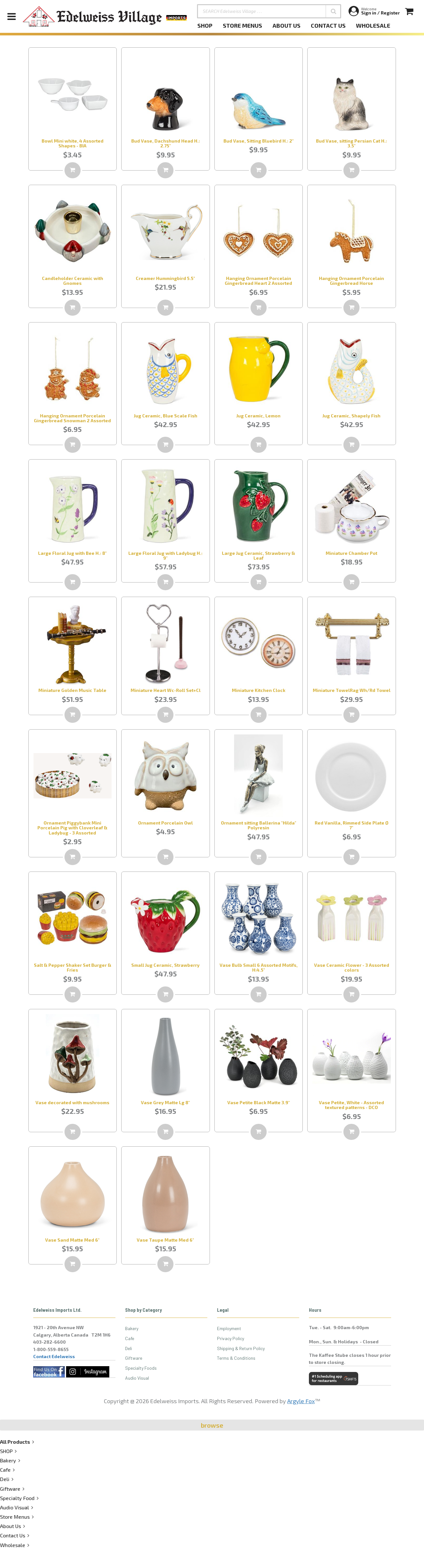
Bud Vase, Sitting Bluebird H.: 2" (258, 141)
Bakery (131, 1328)
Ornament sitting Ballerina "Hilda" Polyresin (258, 825)
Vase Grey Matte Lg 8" (165, 1102)
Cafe (129, 1338)
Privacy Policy (230, 1338)
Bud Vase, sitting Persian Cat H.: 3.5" (351, 143)
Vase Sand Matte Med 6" (72, 1240)
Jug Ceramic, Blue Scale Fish (165, 415)
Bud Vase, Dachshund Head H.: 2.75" (165, 143)
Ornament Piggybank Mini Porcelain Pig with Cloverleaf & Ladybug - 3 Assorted (72, 827)
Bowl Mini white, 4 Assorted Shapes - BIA (73, 143)
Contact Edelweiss (54, 1356)
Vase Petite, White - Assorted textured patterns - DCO (351, 1105)
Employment (229, 1328)
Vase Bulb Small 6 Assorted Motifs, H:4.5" (259, 967)
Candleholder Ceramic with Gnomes (72, 280)
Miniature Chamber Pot (351, 553)
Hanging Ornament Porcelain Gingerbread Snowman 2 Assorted (72, 418)
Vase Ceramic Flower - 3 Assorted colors (351, 967)
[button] (333, 11)
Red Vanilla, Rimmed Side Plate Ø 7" (352, 825)
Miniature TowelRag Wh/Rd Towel (351, 690)
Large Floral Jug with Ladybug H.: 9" (165, 555)
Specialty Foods (141, 1368)
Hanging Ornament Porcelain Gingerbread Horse (351, 280)
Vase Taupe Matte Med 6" (165, 1240)
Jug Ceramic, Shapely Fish (351, 415)
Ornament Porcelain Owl (165, 822)
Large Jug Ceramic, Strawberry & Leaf (258, 555)
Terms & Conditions (236, 1358)
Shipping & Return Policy (241, 1348)
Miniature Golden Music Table (72, 690)
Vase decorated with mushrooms (72, 1102)
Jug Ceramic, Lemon (258, 415)
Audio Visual (137, 1378)
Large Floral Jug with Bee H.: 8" (72, 553)
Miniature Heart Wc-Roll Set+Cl (166, 690)
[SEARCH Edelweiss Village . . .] (269, 11)
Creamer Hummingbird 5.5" (165, 278)
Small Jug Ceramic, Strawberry (165, 965)
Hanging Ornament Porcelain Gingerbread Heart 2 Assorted (258, 280)
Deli (128, 1348)
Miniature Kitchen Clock (258, 690)
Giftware (133, 1358)
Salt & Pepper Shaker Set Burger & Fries (72, 967)
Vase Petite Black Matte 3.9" (258, 1102)
